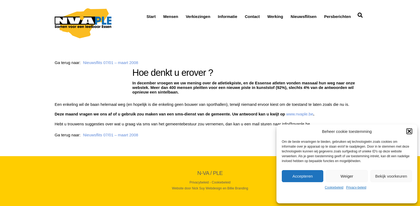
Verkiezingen (198, 16)
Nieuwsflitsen (304, 16)
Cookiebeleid (334, 187)
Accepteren (302, 176)
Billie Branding (237, 188)
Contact (252, 16)
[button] (409, 131)
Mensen (170, 16)
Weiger (346, 176)
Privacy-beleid (356, 187)
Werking (275, 16)
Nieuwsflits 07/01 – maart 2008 (110, 62)
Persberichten (337, 16)
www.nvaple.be (299, 114)
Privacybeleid (199, 182)
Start (151, 16)
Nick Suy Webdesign (207, 188)
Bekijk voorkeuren (391, 176)
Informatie (227, 16)
